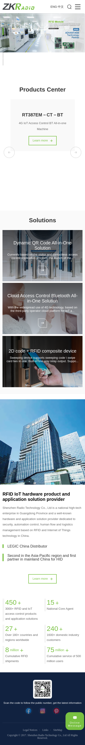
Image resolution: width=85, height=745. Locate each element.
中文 (61, 6)
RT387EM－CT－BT (42, 114)
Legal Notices (30, 730)
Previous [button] (9, 152)
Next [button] (75, 152)
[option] (42, 32)
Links (45, 730)
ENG (54, 6)
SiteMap (57, 730)
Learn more (40, 140)
